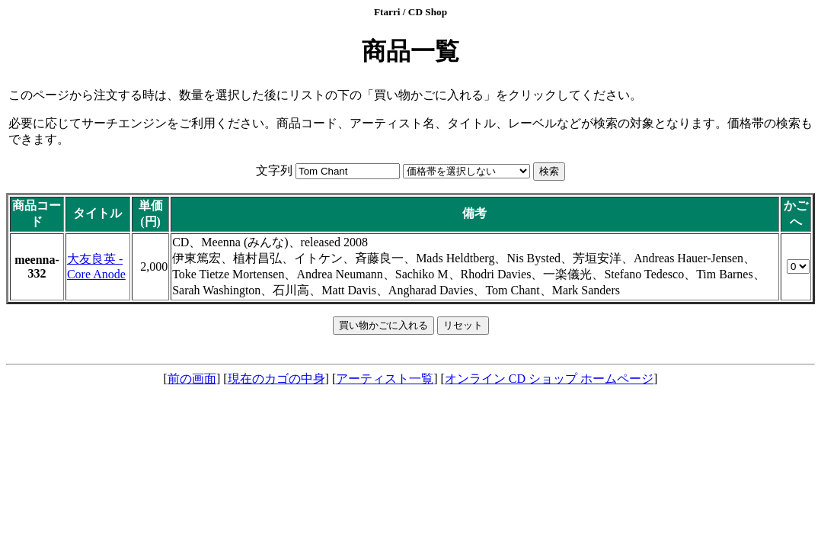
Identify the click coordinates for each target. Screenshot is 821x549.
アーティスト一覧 (384, 378)
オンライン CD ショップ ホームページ (549, 378)
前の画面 (192, 378)
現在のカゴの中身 (276, 378)
